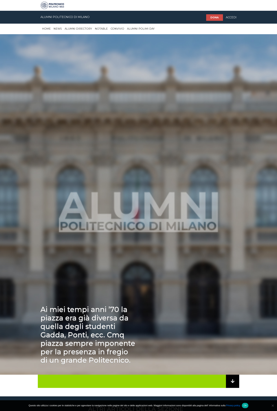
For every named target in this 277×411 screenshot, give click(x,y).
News (58, 28)
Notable (101, 28)
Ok (245, 405)
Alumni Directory (78, 28)
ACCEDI (231, 17)
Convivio (117, 28)
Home (46, 28)
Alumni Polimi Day (141, 28)
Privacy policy (233, 405)
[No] (272, 405)
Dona (214, 17)
